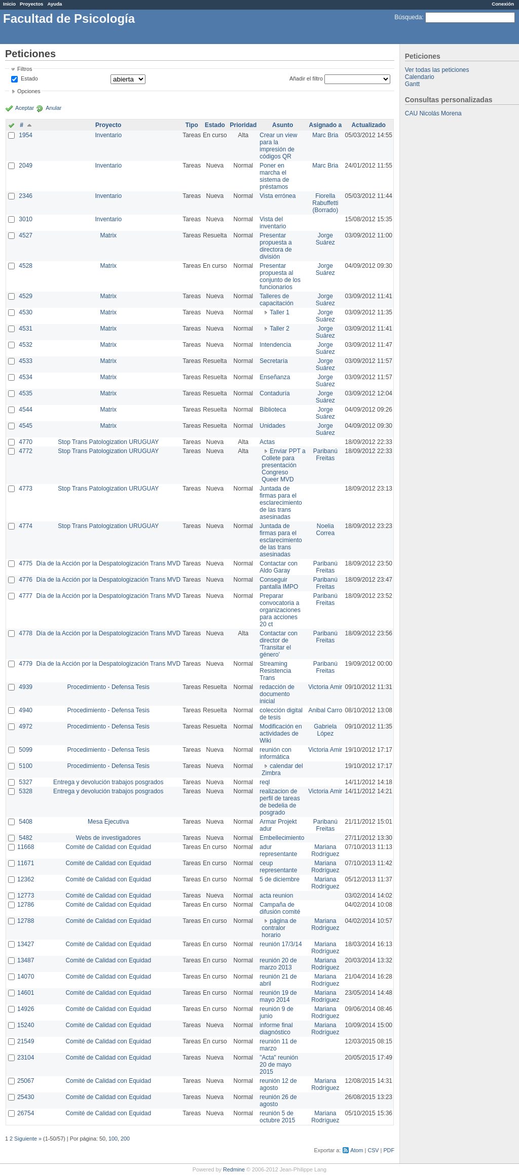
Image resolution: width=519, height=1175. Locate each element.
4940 (25, 710)
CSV (373, 1150)
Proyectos (31, 4)
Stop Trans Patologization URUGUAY (108, 441)
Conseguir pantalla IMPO (279, 583)
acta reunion (276, 895)
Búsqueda (408, 17)
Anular (53, 108)
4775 (25, 563)
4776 (25, 579)
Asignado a (325, 125)
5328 (25, 791)
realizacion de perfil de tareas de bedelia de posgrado (280, 802)
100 (113, 1139)
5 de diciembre (280, 879)
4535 (25, 393)
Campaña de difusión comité (280, 908)
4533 (25, 360)
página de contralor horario (279, 928)
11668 (25, 846)
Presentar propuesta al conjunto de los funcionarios (280, 276)
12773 (25, 895)
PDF (388, 1150)
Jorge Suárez (325, 239)
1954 (25, 135)
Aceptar (24, 108)
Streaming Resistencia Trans (275, 670)
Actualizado (369, 125)
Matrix (108, 235)
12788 (25, 920)
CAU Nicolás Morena (433, 113)
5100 (25, 765)
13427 (25, 944)
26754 (25, 1113)
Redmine (234, 1169)
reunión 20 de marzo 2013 (278, 964)
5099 (25, 749)
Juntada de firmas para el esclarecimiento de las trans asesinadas (281, 502)
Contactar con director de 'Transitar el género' (279, 644)
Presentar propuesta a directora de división (275, 246)
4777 (25, 595)
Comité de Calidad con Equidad (108, 846)
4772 (25, 451)
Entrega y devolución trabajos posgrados (108, 782)
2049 (25, 165)
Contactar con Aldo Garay (279, 567)
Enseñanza (275, 377)
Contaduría (274, 393)
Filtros (24, 69)
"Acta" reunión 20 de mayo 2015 (279, 1064)
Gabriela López (325, 730)
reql (265, 782)
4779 (25, 663)
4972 (25, 726)
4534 (25, 377)
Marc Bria (325, 135)
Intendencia (275, 344)
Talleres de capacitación (276, 300)
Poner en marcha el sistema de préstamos (274, 176)
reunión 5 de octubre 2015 (277, 1117)
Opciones (29, 91)
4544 (25, 409)
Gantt (412, 84)
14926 (25, 1008)
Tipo (192, 125)
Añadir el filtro (306, 78)
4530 (25, 312)
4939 (25, 687)
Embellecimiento (282, 837)
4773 (25, 488)
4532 (25, 344)
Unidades (272, 425)
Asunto (282, 125)
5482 (25, 837)
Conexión (503, 4)
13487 (25, 960)
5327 (25, 782)
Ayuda (54, 4)
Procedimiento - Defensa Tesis (108, 687)
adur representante (278, 850)
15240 (25, 1025)
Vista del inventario (273, 223)
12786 (25, 904)
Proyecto (108, 125)
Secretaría (273, 360)
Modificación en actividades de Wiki (281, 733)
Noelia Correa (325, 529)
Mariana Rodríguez (325, 850)
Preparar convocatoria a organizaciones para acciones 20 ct (280, 610)
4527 (25, 235)
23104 (25, 1057)
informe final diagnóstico (276, 1029)
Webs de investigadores (108, 837)
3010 (25, 219)
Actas (267, 441)
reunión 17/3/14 (281, 944)
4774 (25, 526)
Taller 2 (279, 328)
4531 (25, 328)
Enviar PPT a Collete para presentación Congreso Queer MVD (283, 465)
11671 (25, 863)
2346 (25, 195)
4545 (25, 425)
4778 (25, 633)
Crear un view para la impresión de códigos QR (278, 146)
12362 (25, 879)
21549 (25, 1041)
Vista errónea (277, 195)
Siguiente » (28, 1139)
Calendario (419, 76)
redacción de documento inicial (277, 694)
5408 (25, 821)
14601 (25, 992)
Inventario (108, 135)
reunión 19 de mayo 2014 (278, 996)
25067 (25, 1080)
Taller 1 (279, 312)
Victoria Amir (325, 687)
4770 (25, 441)
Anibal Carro (325, 710)
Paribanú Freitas (325, 455)
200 (125, 1139)
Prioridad (243, 125)
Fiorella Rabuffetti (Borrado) (325, 203)
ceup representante (278, 867)
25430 (25, 1097)
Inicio (9, 4)
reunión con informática (275, 753)
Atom (356, 1150)
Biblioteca (273, 409)
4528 (25, 265)
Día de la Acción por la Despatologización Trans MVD (108, 563)
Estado (29, 78)
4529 (25, 296)
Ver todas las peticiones (437, 69)
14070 (25, 976)
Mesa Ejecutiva (108, 821)
